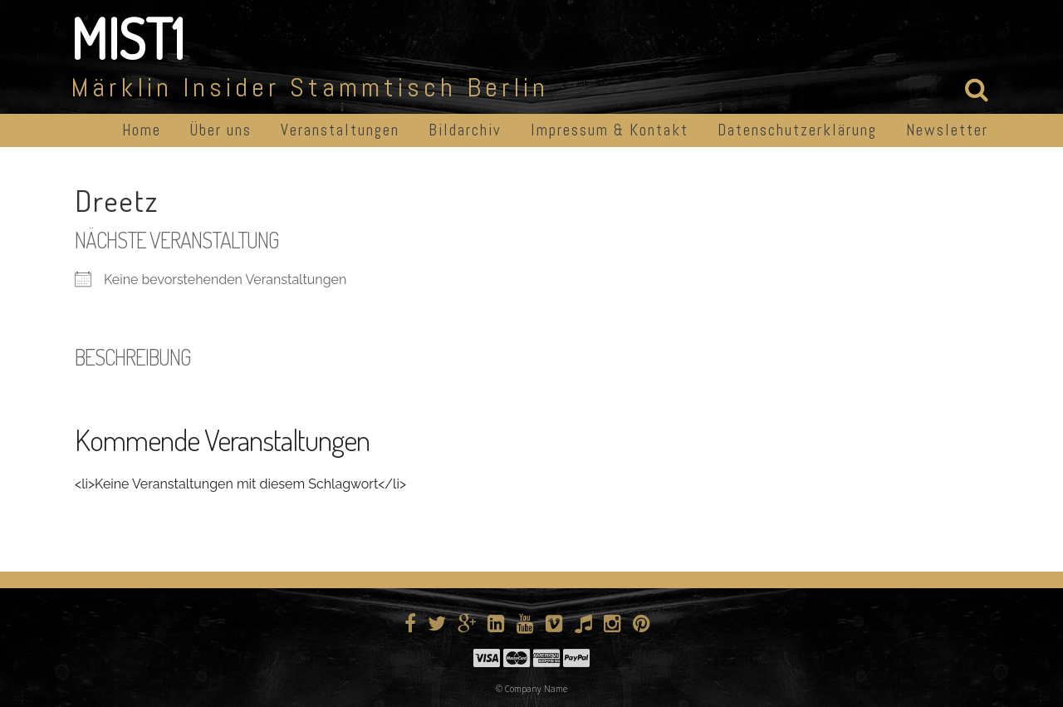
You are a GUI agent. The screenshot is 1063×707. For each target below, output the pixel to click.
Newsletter (947, 130)
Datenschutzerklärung (797, 130)
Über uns (221, 130)
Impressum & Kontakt (609, 130)
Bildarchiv (465, 130)
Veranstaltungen (340, 130)
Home (141, 130)
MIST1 (127, 38)
